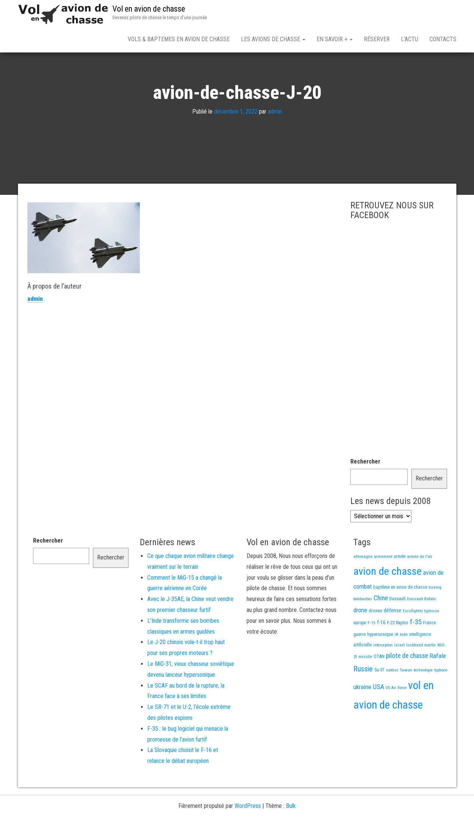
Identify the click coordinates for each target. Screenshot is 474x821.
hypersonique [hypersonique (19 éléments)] (380, 660)
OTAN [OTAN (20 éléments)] (379, 682)
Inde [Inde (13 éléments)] (404, 660)
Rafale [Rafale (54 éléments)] (437, 682)
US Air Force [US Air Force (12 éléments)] (396, 714)
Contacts (442, 39)
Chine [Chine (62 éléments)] (381, 624)
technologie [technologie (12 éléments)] (423, 696)
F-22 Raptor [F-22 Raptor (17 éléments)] (397, 649)
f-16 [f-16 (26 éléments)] (381, 649)
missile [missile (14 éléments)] (365, 682)
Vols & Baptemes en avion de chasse (179, 39)
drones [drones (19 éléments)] (375, 637)
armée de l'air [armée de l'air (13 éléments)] (419, 582)
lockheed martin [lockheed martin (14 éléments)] (421, 671)
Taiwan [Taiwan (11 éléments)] (406, 696)
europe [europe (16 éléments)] (359, 649)
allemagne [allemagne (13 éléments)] (362, 582)
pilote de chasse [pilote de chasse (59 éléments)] (407, 682)
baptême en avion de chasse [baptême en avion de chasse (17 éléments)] (400, 613)
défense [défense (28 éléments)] (392, 637)
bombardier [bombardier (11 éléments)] (362, 625)
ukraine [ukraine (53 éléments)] (362, 713)
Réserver (377, 39)
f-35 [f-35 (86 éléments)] (416, 648)
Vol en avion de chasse (148, 8)
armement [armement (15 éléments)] (383, 582)
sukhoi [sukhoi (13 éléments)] (392, 696)
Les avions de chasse (273, 39)
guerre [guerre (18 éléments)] (359, 660)
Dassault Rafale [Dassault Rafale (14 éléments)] (421, 625)
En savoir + (335, 39)
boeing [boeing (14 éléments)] (435, 613)
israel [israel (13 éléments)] (399, 671)
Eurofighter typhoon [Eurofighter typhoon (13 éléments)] (421, 637)
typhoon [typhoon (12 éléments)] (440, 696)
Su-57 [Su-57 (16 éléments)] (379, 696)
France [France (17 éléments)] (429, 649)
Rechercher (365, 487)
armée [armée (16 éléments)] (399, 582)
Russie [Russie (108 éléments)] (363, 695)
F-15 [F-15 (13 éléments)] (371, 649)
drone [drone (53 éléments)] (360, 636)
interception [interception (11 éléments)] (383, 671)
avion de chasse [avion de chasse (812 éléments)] (387, 597)
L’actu (409, 39)
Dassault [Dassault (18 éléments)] (397, 625)
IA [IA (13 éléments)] (396, 660)
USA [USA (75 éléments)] (378, 713)
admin (275, 137)
